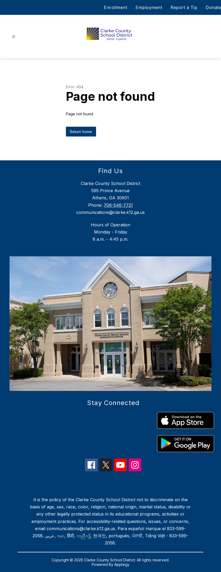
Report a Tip (183, 7)
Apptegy (121, 564)
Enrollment (115, 7)
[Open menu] (14, 37)
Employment (149, 7)
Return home (81, 131)
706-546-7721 (118, 205)
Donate (213, 7)
